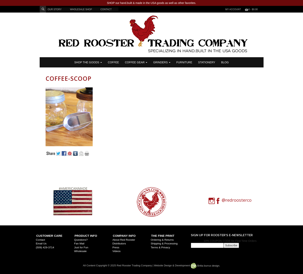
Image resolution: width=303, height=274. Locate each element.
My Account (233, 9)
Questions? (81, 239)
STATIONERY (206, 62)
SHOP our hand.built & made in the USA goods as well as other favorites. (151, 3)
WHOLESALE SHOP (81, 9)
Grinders (161, 62)
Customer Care (49, 235)
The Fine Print (162, 235)
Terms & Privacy (160, 247)
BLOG (225, 62)
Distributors (119, 243)
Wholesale (80, 251)
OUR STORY (55, 9)
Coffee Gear (136, 62)
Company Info (124, 235)
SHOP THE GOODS (88, 62)
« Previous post (65, 166)
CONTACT (106, 9)
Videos (117, 251)
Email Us (41, 243)
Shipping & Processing (164, 243)
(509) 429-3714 (45, 247)
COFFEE (113, 62)
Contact (40, 239)
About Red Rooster (124, 239)
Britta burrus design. (205, 265)
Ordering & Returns (162, 239)
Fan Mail (79, 243)
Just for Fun (81, 247)
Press (116, 247)
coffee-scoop (68, 78)
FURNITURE (184, 62)
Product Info (86, 235)
